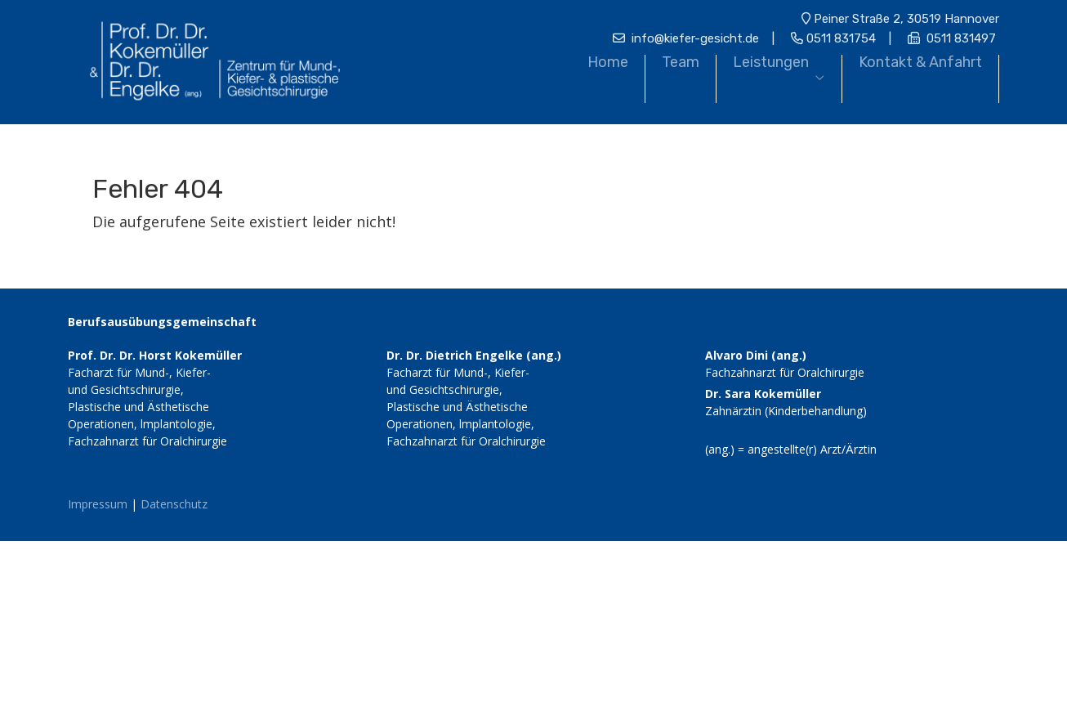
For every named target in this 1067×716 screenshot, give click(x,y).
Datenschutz (174, 504)
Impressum (97, 504)
